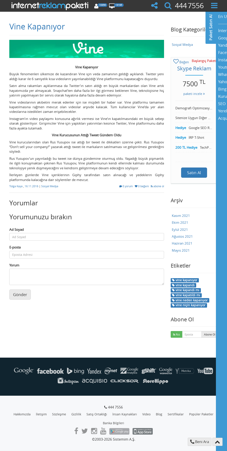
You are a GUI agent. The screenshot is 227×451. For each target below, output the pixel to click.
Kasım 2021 (181, 215)
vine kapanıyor (184, 280)
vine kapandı (183, 285)
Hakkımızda (22, 414)
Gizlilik (76, 414)
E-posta (15, 247)
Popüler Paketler (201, 414)
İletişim (41, 414)
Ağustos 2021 (182, 236)
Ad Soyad (16, 229)
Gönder (20, 294)
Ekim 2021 (180, 222)
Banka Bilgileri (113, 423)
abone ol (157, 186)
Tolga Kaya (16, 186)
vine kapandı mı (185, 290)
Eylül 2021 (180, 229)
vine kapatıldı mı (186, 295)
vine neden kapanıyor (190, 300)
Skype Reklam (194, 68)
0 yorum (126, 186)
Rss (176, 334)
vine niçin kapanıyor (188, 305)
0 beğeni (142, 186)
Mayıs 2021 (181, 250)
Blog (159, 414)
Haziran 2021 (182, 243)
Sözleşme (59, 414)
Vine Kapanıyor (37, 26)
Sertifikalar (176, 414)
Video (146, 414)
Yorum (14, 265)
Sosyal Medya (49, 186)
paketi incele (194, 94)
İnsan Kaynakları (124, 414)
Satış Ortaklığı (96, 414)
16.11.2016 (32, 186)
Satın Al (194, 172)
